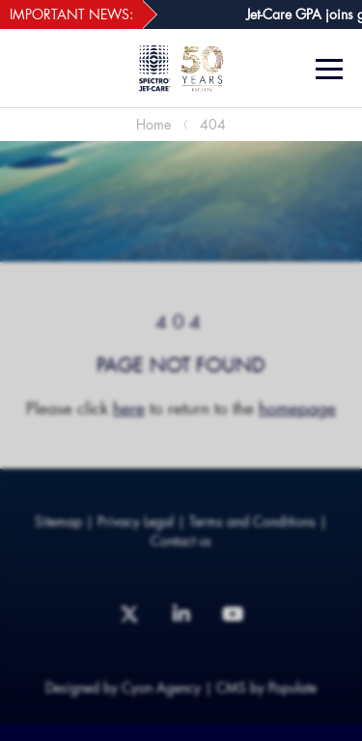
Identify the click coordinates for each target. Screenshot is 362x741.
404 (213, 124)
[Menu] (331, 69)
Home (153, 124)
